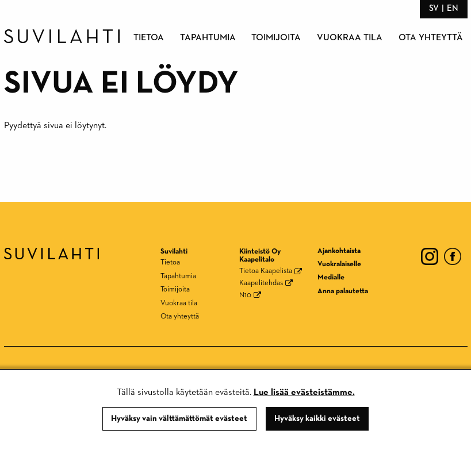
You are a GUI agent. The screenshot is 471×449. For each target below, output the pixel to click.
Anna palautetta (342, 291)
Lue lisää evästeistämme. (304, 392)
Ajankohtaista (339, 251)
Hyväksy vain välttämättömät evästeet (179, 419)
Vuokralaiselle (339, 264)
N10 (245, 295)
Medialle (330, 277)
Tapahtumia (208, 38)
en (452, 8)
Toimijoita (276, 38)
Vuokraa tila (349, 38)
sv (434, 8)
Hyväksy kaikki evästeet (317, 419)
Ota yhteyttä (431, 38)
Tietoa (148, 38)
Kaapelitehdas (261, 283)
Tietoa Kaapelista (265, 271)
